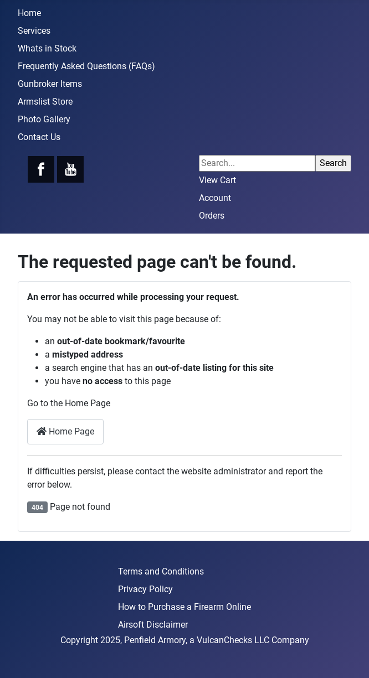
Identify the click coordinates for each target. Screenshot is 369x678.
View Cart (217, 180)
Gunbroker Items (50, 84)
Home (29, 13)
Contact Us (39, 137)
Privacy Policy (145, 589)
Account (215, 198)
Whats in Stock (47, 48)
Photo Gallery (44, 119)
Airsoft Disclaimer (153, 624)
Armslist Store (45, 101)
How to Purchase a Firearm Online (184, 607)
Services (34, 30)
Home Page (65, 431)
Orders (211, 215)
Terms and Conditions (161, 571)
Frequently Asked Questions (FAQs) (86, 66)
